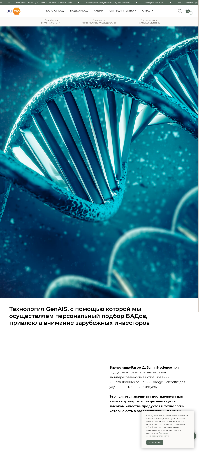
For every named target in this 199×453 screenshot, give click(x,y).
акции (98, 10)
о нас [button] (146, 10)
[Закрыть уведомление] (192, 413)
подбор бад (79, 10)
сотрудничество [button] (121, 10)
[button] (152, 10)
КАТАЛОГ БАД (55, 10)
